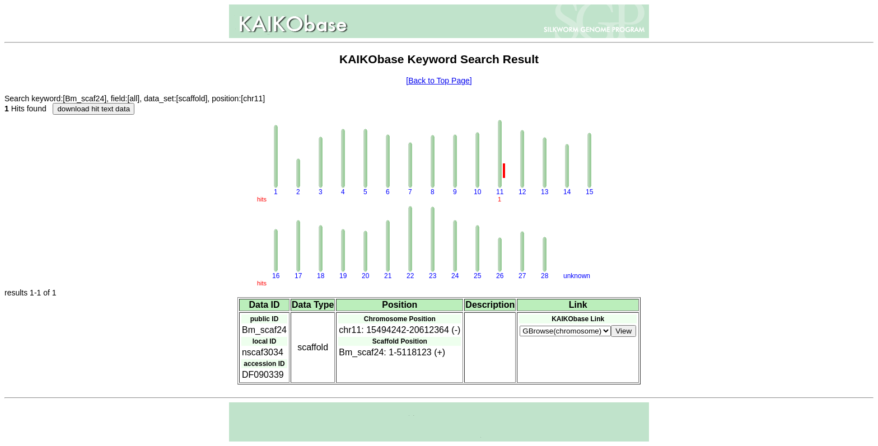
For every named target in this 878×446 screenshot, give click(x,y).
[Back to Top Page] (438, 80)
